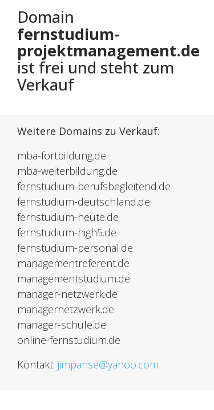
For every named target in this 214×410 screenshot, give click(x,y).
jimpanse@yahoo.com (108, 364)
